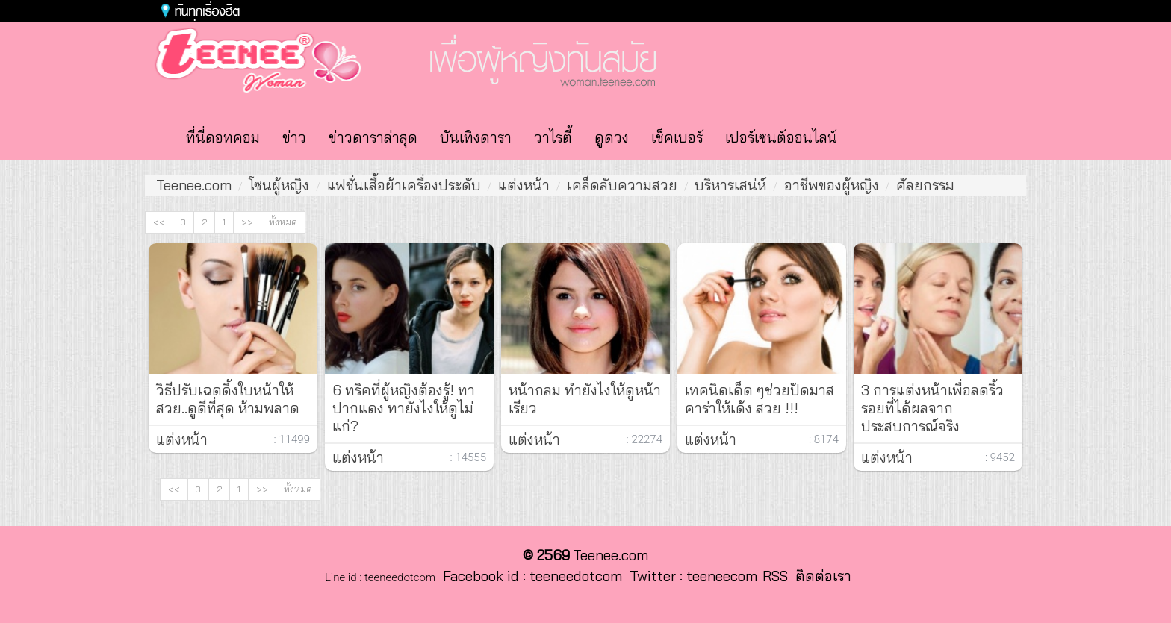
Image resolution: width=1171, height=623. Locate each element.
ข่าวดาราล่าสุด (373, 137)
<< (159, 222)
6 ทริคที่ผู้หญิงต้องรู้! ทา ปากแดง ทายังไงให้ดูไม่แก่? (403, 408)
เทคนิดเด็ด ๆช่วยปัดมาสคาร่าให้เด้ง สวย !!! (759, 399)
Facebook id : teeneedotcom (528, 576)
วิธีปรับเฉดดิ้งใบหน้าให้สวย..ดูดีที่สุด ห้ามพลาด (227, 399)
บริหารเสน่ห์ (730, 185)
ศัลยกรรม (925, 185)
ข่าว (294, 137)
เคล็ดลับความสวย (622, 185)
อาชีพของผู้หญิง (831, 185)
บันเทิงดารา (476, 137)
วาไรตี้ (553, 137)
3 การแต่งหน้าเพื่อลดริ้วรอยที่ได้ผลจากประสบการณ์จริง (932, 408)
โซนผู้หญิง (279, 185)
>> (247, 222)
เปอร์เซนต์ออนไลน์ (781, 137)
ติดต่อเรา (819, 576)
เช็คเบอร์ (677, 137)
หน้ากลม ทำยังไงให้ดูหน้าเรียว (585, 399)
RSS (775, 576)
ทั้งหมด (283, 222)
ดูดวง (611, 137)
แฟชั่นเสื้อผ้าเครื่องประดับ (404, 185)
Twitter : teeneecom (689, 576)
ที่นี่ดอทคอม (223, 137)
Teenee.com (194, 185)
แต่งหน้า (524, 185)
